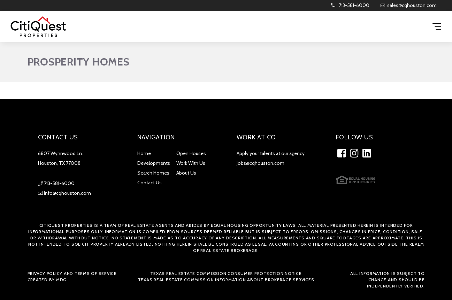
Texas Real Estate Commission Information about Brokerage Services (226, 279)
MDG (61, 279)
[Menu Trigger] (436, 27)
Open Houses (191, 153)
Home (144, 153)
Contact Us (149, 182)
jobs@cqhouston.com (260, 163)
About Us (186, 173)
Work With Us (190, 163)
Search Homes (153, 173)
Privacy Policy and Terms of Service (72, 273)
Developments (153, 163)
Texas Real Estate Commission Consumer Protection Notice (225, 273)
